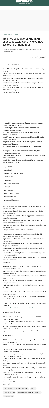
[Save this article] (42, 57)
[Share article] (34, 57)
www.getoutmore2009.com (12, 308)
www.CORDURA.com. (30, 308)
